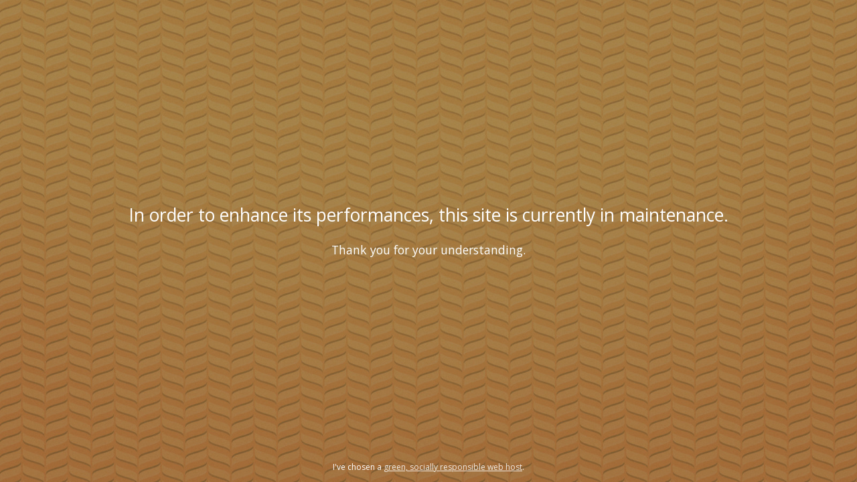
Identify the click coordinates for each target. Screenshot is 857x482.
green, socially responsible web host (453, 467)
